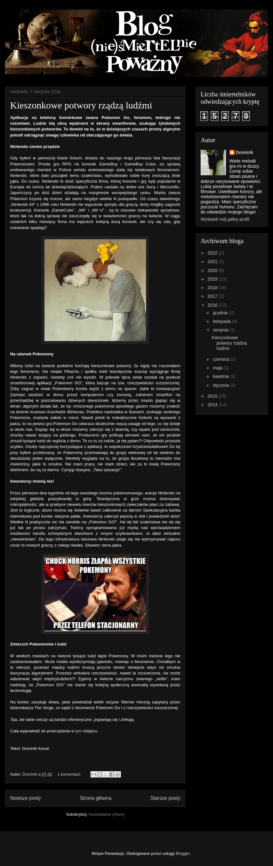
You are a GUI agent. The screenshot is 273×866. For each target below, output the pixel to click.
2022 (213, 252)
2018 (213, 287)
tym (78, 731)
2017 (213, 296)
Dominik (244, 152)
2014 (213, 404)
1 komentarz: (70, 774)
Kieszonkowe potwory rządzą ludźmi (81, 105)
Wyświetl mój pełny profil (225, 219)
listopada (222, 321)
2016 (213, 305)
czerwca (221, 359)
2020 (213, 270)
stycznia (221, 385)
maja (218, 367)
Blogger (183, 853)
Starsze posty (165, 798)
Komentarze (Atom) (106, 814)
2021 (213, 261)
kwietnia (221, 376)
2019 (213, 279)
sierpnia (221, 329)
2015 (213, 396)
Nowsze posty (25, 798)
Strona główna (95, 798)
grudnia (221, 312)
